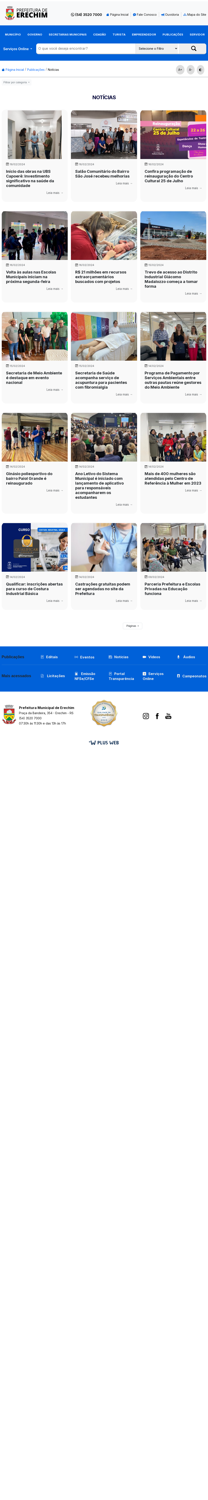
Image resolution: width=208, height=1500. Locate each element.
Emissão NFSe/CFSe (85, 676)
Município (13, 34)
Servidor (197, 34)
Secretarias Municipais (68, 34)
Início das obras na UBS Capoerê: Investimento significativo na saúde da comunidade (30, 178)
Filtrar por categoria (15, 82)
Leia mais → (55, 193)
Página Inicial (117, 14)
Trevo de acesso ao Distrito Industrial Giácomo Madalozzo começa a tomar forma (171, 279)
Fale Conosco (145, 14)
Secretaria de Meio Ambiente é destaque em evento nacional (34, 378)
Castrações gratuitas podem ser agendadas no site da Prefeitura (102, 589)
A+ (180, 69)
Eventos (87, 657)
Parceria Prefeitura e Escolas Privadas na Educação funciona (172, 589)
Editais (49, 657)
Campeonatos (194, 676)
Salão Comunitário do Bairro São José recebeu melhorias (102, 173)
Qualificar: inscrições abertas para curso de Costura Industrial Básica (34, 589)
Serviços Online (16, 49)
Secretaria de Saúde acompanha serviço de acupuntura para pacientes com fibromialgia (101, 380)
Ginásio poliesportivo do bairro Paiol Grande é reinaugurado (29, 478)
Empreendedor (144, 34)
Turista (119, 34)
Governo (34, 34)
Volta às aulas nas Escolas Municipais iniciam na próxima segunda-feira (31, 277)
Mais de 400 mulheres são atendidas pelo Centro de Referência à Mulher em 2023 (173, 478)
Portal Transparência (121, 676)
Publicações (173, 34)
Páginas (131, 625)
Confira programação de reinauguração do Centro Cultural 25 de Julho (169, 176)
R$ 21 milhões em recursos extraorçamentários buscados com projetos (100, 277)
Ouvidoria (170, 14)
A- (190, 69)
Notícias (53, 69)
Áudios (186, 657)
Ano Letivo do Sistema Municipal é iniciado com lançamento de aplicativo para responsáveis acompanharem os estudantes (99, 485)
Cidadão (99, 34)
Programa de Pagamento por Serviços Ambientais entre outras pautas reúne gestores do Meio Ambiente (173, 380)
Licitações (53, 676)
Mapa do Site (194, 14)
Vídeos (151, 657)
